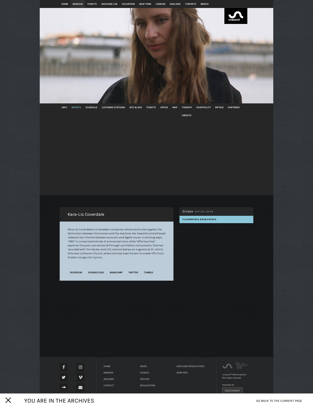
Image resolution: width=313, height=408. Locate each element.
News (143, 366)
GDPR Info (182, 372)
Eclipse (187, 211)
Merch (205, 4)
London (160, 4)
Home (64, 4)
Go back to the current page (279, 401)
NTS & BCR (136, 107)
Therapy (187, 107)
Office (164, 107)
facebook (76, 272)
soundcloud (96, 272)
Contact (109, 385)
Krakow (78, 4)
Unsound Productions (190, 366)
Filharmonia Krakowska (199, 219)
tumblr (148, 272)
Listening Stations (113, 107)
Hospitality (203, 107)
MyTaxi (219, 107)
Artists (76, 107)
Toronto (190, 4)
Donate (144, 372)
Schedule (91, 107)
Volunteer (128, 4)
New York (145, 4)
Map (174, 107)
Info (64, 107)
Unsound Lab (109, 4)
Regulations (147, 385)
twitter (133, 272)
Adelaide (175, 4)
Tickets (92, 4)
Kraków (108, 372)
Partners (234, 107)
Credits (186, 115)
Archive (145, 379)
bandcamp (116, 272)
